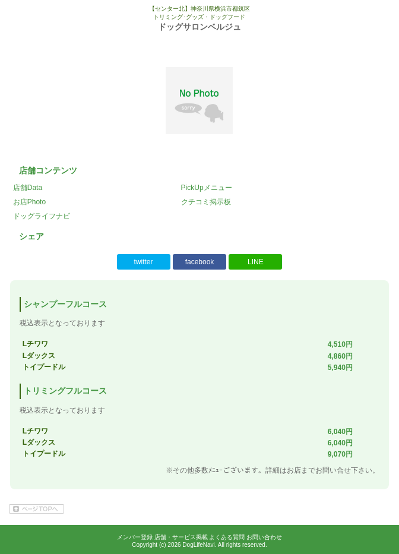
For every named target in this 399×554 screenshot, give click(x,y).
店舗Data (27, 187)
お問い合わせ (264, 537)
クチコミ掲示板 (206, 202)
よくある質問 (227, 537)
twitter (143, 262)
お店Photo (29, 202)
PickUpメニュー (206, 187)
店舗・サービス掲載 (181, 537)
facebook (199, 262)
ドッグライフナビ (41, 216)
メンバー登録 (135, 537)
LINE (256, 262)
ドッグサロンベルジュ (199, 26)
